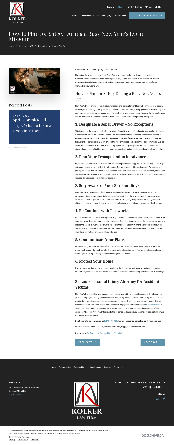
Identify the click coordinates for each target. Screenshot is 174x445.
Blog (120, 7)
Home (53, 367)
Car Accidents (93, 333)
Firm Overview (65, 367)
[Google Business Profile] (157, 398)
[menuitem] (12, 439)
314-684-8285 (155, 7)
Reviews (110, 7)
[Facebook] (164, 398)
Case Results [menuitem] (120, 16)
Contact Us (118, 367)
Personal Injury (106, 333)
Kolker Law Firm (153, 305)
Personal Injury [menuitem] (104, 16)
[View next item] (31, 147)
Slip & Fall (118, 333)
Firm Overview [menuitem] (87, 16)
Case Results (95, 367)
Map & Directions (16, 394)
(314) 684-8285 (111, 321)
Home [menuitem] (75, 16)
